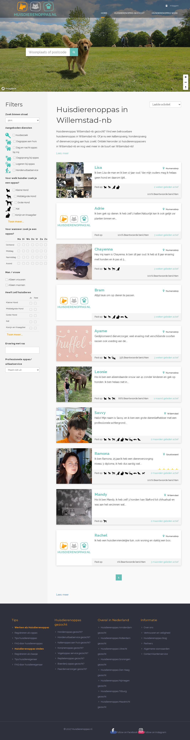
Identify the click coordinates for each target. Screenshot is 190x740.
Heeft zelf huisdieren (18, 292)
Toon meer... (16, 221)
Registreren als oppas (26, 632)
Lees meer (62, 153)
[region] (95, 46)
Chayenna (104, 249)
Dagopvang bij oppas (22, 158)
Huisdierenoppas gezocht (129, 13)
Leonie (101, 372)
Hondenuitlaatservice (21, 170)
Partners (148, 643)
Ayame (101, 331)
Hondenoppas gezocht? (70, 632)
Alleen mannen (15, 285)
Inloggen (172, 5)
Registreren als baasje (26, 654)
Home (104, 13)
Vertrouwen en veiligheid (157, 632)
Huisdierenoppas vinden (29, 648)
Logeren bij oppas (20, 164)
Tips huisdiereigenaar (26, 659)
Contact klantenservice (156, 654)
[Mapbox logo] (9, 89)
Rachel (101, 535)
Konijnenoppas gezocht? (70, 648)
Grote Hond (17, 203)
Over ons (148, 627)
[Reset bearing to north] (185, 87)
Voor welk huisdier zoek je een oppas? (21, 180)
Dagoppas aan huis (21, 141)
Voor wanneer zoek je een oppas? (20, 231)
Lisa (98, 167)
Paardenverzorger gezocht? (72, 669)
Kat (12, 209)
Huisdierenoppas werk (165, 13)
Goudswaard (172, 454)
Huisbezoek (16, 135)
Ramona (102, 453)
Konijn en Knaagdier (20, 215)
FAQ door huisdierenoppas (29, 643)
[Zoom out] (185, 82)
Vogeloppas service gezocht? (73, 653)
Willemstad (172, 413)
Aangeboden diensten (18, 128)
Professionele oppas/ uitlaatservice (18, 361)
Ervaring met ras (15, 343)
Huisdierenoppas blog (155, 638)
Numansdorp (172, 168)
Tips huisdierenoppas (26, 638)
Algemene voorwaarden (157, 648)
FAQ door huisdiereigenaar (29, 664)
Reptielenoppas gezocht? (71, 658)
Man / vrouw (12, 272)
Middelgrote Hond (20, 196)
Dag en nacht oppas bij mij (21, 149)
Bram (99, 290)
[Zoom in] (185, 77)
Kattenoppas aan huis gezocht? (74, 642)
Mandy (101, 494)
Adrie (99, 208)
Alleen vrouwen (15, 279)
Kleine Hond (16, 190)
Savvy (100, 412)
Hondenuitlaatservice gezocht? (74, 637)
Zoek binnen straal (16, 114)
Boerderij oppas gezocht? (71, 663)
